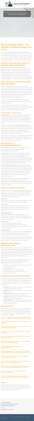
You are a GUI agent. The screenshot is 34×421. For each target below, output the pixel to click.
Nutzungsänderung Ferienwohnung (9, 404)
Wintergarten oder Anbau (7, 409)
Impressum (15, 416)
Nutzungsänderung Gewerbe (8, 405)
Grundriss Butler (4, 57)
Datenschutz (22, 416)
